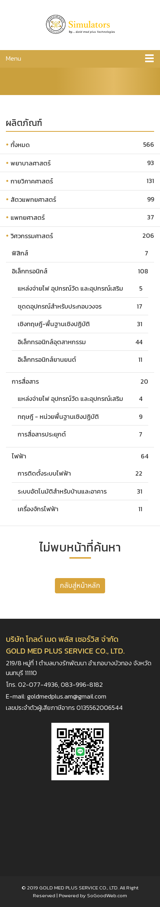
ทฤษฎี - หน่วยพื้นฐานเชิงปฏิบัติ (58, 416)
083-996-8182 (82, 685)
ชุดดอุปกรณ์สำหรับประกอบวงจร (60, 306)
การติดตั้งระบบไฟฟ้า (44, 473)
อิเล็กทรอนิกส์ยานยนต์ (47, 359)
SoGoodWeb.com (107, 895)
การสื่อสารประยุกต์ (42, 434)
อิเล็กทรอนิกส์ (29, 271)
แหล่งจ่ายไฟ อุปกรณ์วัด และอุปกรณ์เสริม (70, 288)
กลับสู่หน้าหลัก (80, 585)
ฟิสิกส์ (20, 253)
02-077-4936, (39, 685)
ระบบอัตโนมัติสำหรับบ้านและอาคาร (62, 491)
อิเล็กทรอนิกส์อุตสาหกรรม (52, 342)
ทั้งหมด (20, 144)
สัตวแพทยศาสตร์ (33, 199)
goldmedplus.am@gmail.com (66, 696)
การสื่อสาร (25, 381)
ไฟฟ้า (19, 456)
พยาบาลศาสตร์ (31, 163)
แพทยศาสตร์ (28, 217)
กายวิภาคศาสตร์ (32, 181)
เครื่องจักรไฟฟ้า (38, 509)
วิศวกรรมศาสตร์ (32, 236)
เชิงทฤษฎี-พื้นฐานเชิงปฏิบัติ (54, 324)
